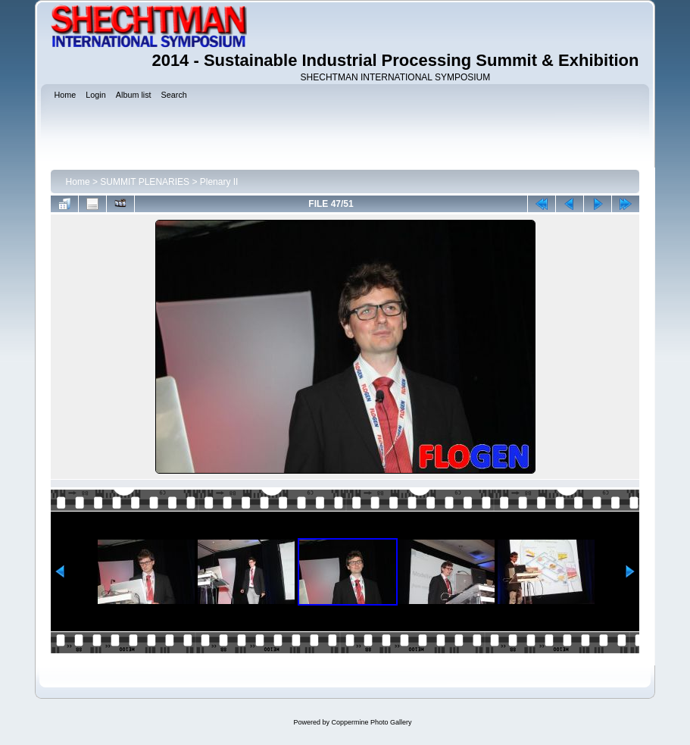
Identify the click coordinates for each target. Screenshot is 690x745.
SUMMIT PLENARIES (144, 182)
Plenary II (219, 182)
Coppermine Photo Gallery (371, 722)
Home (78, 182)
